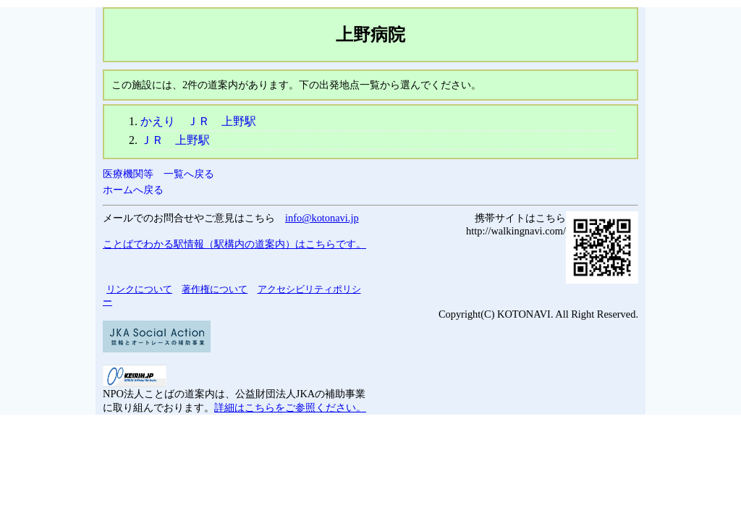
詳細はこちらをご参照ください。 (290, 407)
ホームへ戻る (133, 189)
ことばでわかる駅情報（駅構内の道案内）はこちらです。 (234, 244)
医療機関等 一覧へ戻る (158, 173)
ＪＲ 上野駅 (175, 140)
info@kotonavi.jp (322, 218)
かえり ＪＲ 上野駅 (198, 121)
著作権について (214, 289)
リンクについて (139, 289)
